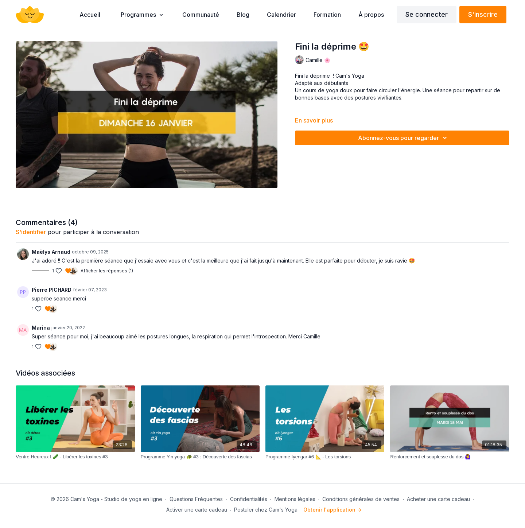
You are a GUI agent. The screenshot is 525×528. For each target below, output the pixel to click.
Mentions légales (295, 499)
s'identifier (31, 232)
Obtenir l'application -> (332, 509)
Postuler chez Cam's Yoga (266, 509)
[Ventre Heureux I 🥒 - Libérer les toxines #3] (75, 457)
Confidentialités (248, 499)
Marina (41, 328)
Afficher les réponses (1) (107, 270)
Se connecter (426, 14)
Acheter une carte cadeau (438, 499)
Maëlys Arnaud (51, 252)
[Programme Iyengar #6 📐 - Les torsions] (324, 457)
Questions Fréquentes (196, 499)
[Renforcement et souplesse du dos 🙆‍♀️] (449, 457)
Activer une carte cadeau (196, 509)
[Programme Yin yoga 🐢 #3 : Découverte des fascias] (200, 457)
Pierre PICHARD (51, 290)
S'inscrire (483, 14)
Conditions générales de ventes (361, 499)
